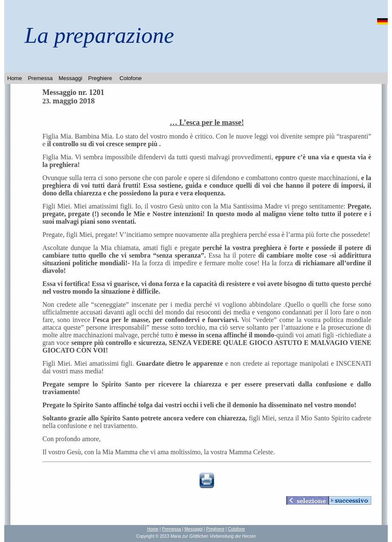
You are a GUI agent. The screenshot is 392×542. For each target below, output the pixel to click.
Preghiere (100, 78)
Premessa (40, 78)
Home (14, 78)
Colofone (131, 78)
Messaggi (70, 78)
